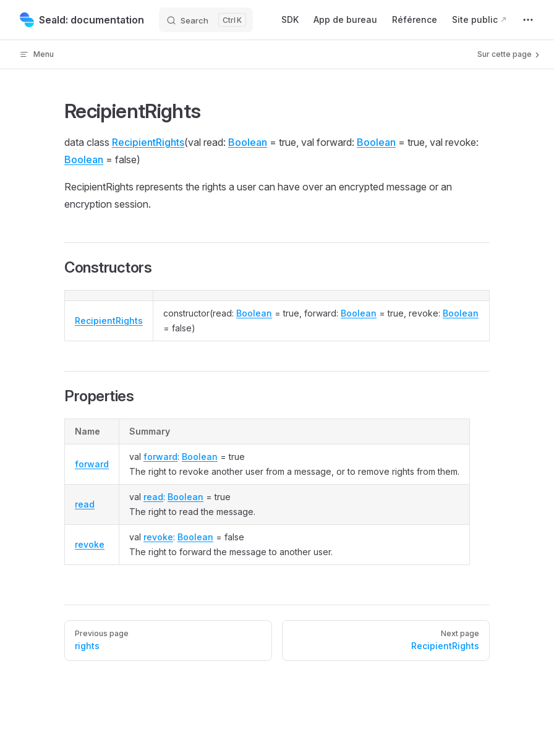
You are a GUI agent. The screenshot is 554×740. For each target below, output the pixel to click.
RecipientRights (148, 142)
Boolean (247, 142)
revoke (89, 544)
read (85, 504)
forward (92, 464)
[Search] (206, 19)
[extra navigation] (528, 20)
